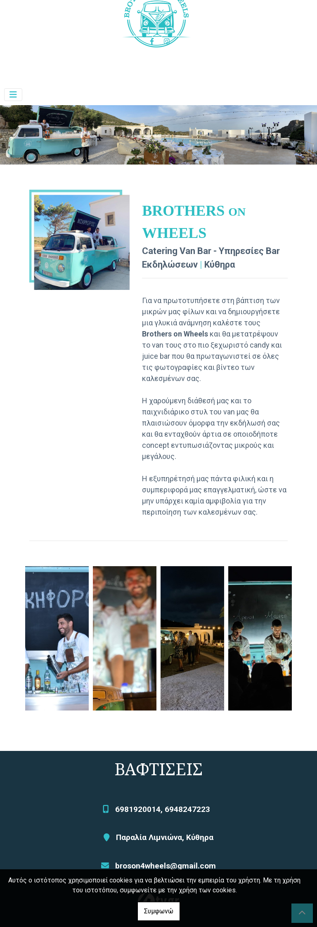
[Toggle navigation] (13, 94)
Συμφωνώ (158, 911)
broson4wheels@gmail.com (165, 866)
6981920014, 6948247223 (162, 809)
